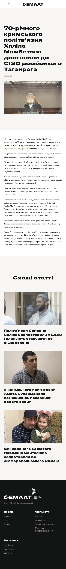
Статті (7, 520)
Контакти (40, 520)
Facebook (8, 545)
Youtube (8, 553)
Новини (8, 516)
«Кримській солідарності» (17, 148)
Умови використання (45, 524)
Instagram (9, 549)
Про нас (39, 516)
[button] (8, 4)
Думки (7, 524)
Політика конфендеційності (44, 529)
